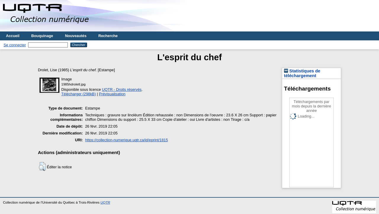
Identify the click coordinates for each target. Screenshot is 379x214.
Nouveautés (75, 36)
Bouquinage (42, 36)
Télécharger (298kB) (78, 94)
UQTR (105, 202)
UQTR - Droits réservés (122, 89)
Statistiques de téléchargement (302, 73)
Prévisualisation (112, 94)
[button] (42, 166)
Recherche (108, 36)
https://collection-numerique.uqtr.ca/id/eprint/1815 (126, 140)
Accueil (13, 36)
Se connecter (15, 45)
